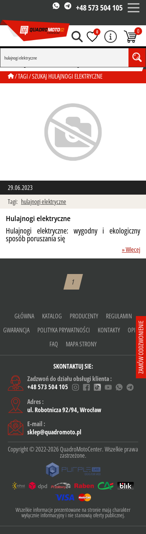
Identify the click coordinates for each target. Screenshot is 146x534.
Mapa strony (81, 344)
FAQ (53, 344)
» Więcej (131, 249)
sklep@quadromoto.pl (54, 432)
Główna (24, 316)
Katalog (52, 316)
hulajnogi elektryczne (43, 201)
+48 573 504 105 (99, 8)
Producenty (84, 316)
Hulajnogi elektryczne (38, 218)
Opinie (135, 330)
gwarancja (16, 330)
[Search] (64, 57)
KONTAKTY (109, 330)
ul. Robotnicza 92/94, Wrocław (64, 410)
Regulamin (119, 316)
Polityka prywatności (63, 330)
